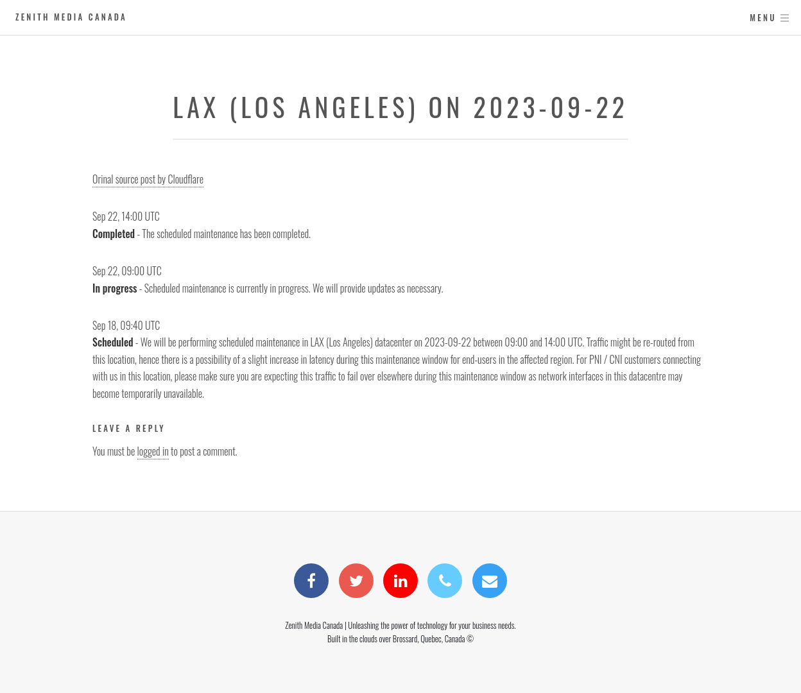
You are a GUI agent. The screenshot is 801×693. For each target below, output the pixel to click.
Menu (763, 18)
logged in (153, 451)
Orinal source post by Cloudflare (147, 179)
